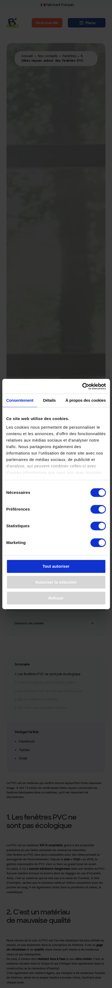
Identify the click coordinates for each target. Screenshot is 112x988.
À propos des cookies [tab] (85, 400)
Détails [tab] (49, 400)
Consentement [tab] (19, 400)
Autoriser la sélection (56, 582)
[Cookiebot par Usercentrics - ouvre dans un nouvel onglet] (82, 386)
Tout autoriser (56, 566)
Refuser (56, 598)
